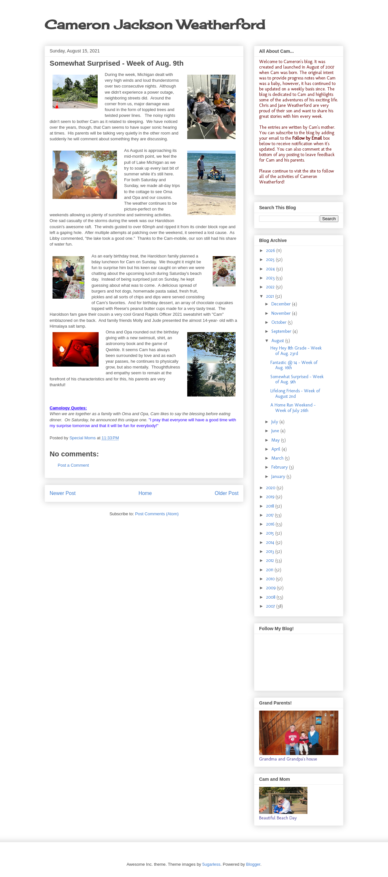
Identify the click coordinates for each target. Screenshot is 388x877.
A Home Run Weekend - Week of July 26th (292, 407)
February (280, 467)
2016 (271, 524)
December (281, 304)
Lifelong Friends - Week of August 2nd (295, 393)
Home (145, 493)
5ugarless (211, 864)
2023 (271, 278)
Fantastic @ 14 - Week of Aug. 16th (293, 365)
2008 (271, 597)
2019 (271, 496)
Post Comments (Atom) (157, 513)
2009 (271, 588)
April (276, 449)
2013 (270, 551)
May (276, 440)
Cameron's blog (298, 61)
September (282, 331)
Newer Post (63, 493)
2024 (271, 269)
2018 (270, 506)
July (275, 422)
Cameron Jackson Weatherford (154, 25)
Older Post (226, 493)
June (275, 431)
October (279, 322)
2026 (271, 250)
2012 (270, 560)
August (278, 340)
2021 (270, 296)
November (281, 313)
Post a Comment (73, 465)
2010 (271, 579)
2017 (270, 515)
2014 (271, 542)
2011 (270, 570)
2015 (270, 533)
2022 (271, 287)
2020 (271, 487)
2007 (271, 606)
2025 (271, 259)
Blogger (253, 864)
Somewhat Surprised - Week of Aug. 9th (297, 379)
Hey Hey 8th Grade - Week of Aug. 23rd (296, 350)
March (278, 458)
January (278, 476)
